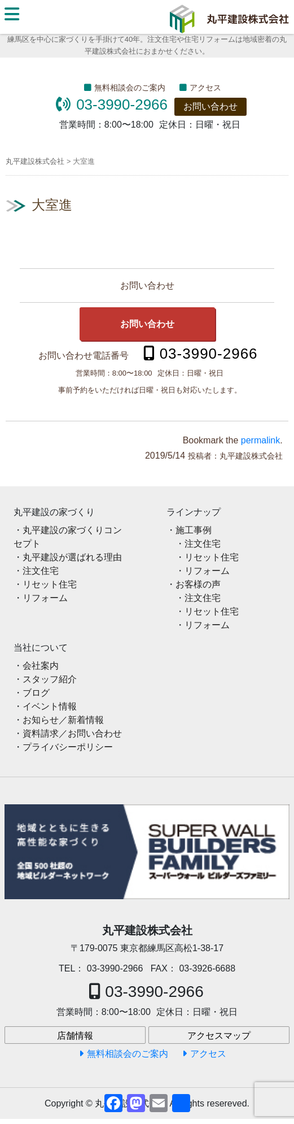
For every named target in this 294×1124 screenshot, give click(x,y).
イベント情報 (50, 706)
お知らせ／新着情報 (63, 720)
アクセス (205, 87)
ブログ (36, 693)
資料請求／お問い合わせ (72, 733)
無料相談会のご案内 (129, 87)
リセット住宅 (50, 584)
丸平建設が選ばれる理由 (72, 557)
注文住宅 (41, 571)
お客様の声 (198, 584)
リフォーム (45, 598)
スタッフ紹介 (50, 679)
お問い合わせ (210, 106)
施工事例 (193, 530)
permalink (260, 440)
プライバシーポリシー (68, 747)
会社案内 (41, 665)
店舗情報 (75, 1035)
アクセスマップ (219, 1035)
